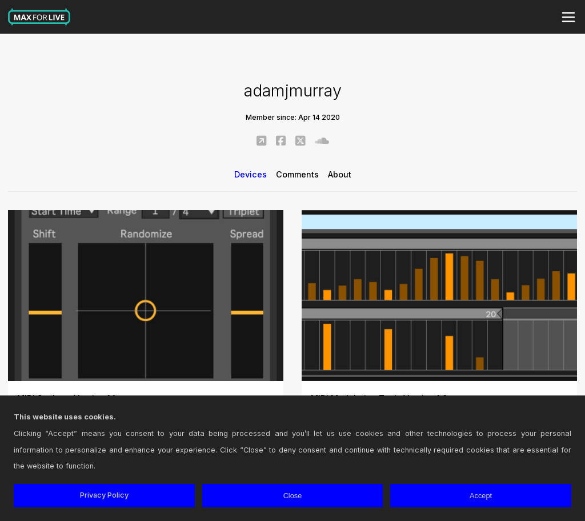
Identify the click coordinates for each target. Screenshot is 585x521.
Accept (481, 495)
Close (292, 495)
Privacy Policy (104, 495)
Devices (250, 174)
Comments (297, 174)
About (339, 174)
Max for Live (39, 17)
